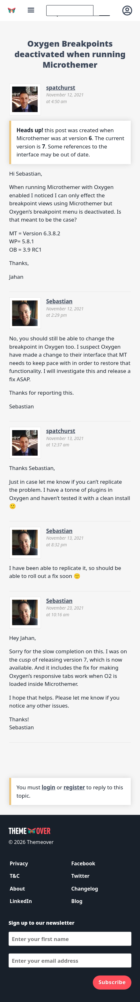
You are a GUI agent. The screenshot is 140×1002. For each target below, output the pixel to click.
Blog (76, 901)
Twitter (80, 875)
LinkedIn (21, 901)
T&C (15, 875)
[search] (69, 10)
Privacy (19, 863)
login (48, 787)
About (17, 888)
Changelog (84, 888)
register (74, 787)
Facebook (83, 863)
